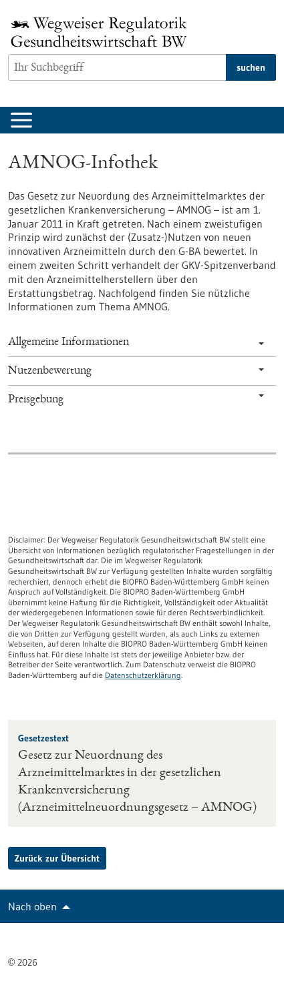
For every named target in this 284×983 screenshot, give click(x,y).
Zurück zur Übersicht (57, 858)
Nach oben (32, 906)
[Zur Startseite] (102, 32)
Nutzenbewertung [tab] (136, 371)
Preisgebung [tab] (136, 400)
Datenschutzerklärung (143, 675)
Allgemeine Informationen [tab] (136, 342)
